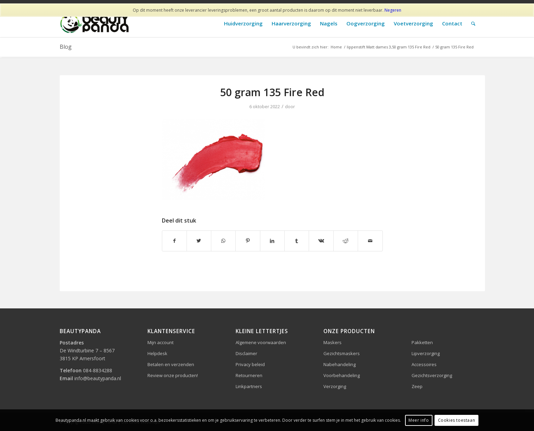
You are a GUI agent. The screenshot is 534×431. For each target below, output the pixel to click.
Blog (66, 46)
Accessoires (424, 364)
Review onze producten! (172, 375)
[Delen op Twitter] (199, 241)
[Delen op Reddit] (346, 241)
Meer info (418, 420)
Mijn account (160, 342)
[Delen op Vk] (321, 241)
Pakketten (422, 342)
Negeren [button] (392, 10)
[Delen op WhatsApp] (223, 241)
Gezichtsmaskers (341, 353)
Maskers (332, 342)
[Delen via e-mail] (370, 241)
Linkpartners (249, 386)
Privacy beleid (250, 364)
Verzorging (334, 386)
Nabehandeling (339, 364)
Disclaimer (246, 353)
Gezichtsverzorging (432, 375)
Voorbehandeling (341, 375)
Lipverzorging (426, 353)
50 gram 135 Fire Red (272, 92)
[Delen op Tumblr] (297, 241)
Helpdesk (157, 353)
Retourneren (249, 375)
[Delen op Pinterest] (248, 241)
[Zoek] (473, 23)
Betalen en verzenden (170, 364)
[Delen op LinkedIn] (272, 241)
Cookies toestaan (456, 420)
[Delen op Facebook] (174, 241)
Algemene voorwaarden (261, 342)
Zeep (417, 386)
